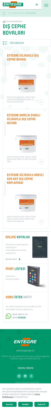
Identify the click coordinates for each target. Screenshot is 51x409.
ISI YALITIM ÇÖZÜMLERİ (16, 13)
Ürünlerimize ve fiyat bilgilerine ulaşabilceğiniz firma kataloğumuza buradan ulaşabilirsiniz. (18, 247)
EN (37, 4)
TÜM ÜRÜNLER (17, 43)
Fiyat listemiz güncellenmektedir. (17, 273)
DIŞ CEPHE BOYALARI (30, 13)
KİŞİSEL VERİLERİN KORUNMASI (27, 383)
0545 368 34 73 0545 (20, 316)
